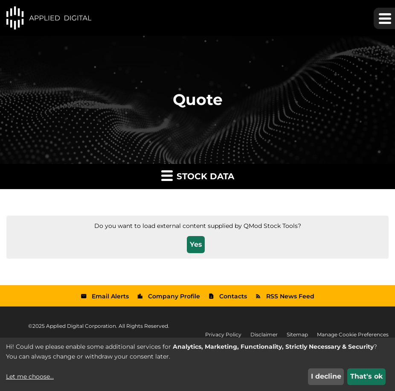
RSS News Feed (290, 296)
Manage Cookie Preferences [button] (353, 334)
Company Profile (174, 296)
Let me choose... (30, 376)
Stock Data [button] (197, 175)
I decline (326, 376)
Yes (196, 244)
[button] (384, 18)
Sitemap (297, 334)
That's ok (366, 376)
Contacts (233, 296)
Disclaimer (264, 334)
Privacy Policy (223, 334)
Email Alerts (110, 296)
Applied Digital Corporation (81, 326)
